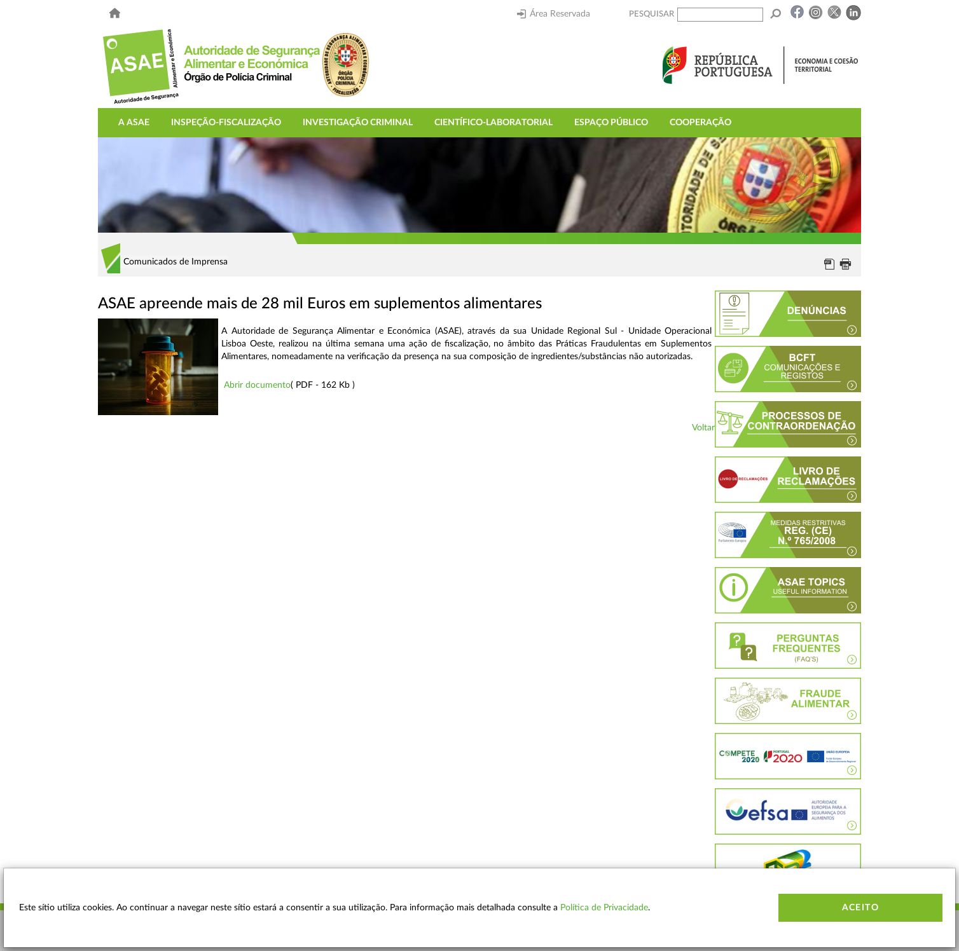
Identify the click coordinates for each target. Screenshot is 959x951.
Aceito (860, 907)
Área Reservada (553, 14)
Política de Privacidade (604, 907)
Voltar (703, 427)
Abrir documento (257, 385)
